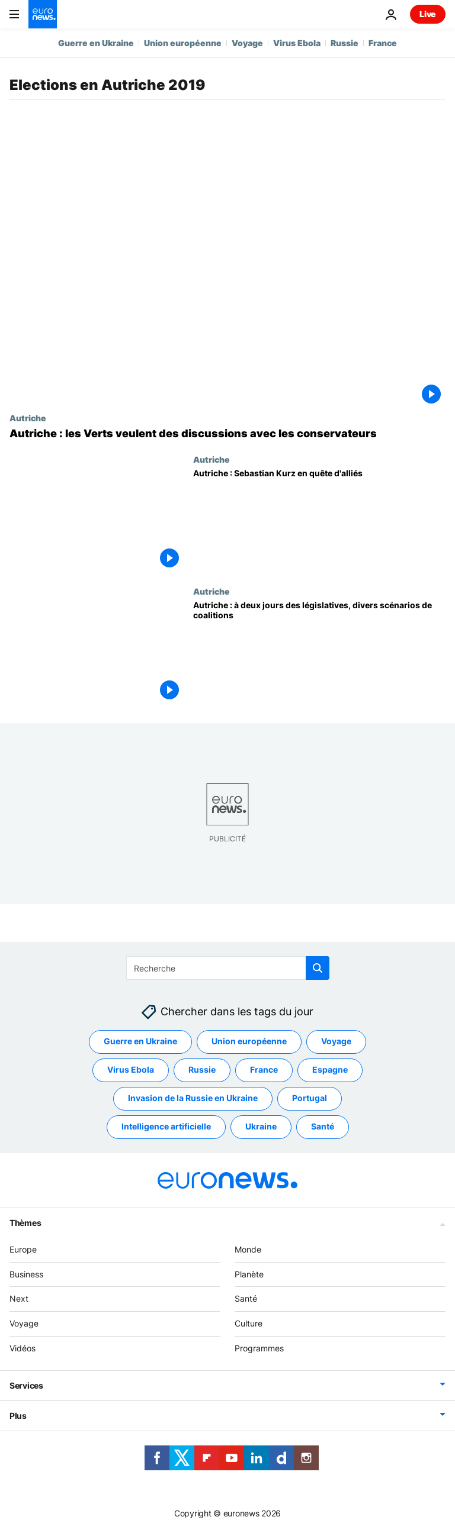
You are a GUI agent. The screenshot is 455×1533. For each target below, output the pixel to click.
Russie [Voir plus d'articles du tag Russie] (202, 1070)
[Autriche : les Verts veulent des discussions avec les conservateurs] (227, 433)
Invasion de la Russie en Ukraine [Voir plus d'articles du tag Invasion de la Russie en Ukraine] (193, 1098)
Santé (246, 1299)
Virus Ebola (297, 43)
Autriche (27, 417)
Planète (249, 1274)
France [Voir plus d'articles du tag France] (264, 1070)
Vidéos (22, 1348)
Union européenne (183, 43)
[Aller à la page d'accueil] (42, 14)
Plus (18, 1416)
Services (26, 1385)
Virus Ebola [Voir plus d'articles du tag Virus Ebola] (130, 1070)
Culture (248, 1324)
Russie (344, 43)
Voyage (247, 43)
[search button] (317, 968)
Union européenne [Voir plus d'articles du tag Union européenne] (249, 1042)
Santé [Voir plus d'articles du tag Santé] (322, 1127)
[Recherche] (227, 968)
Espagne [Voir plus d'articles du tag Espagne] (330, 1070)
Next (18, 1299)
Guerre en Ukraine (96, 43)
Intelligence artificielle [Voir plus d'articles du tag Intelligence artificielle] (166, 1127)
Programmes (259, 1348)
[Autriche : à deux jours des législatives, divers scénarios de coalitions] (319, 652)
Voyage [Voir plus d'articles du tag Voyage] (336, 1042)
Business (26, 1274)
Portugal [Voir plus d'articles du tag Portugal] (309, 1098)
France (383, 43)
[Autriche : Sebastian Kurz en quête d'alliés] (319, 520)
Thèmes (25, 1223)
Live (427, 14)
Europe (23, 1249)
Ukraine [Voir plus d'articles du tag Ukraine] (261, 1127)
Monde (248, 1249)
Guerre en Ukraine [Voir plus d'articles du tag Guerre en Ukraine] (140, 1042)
